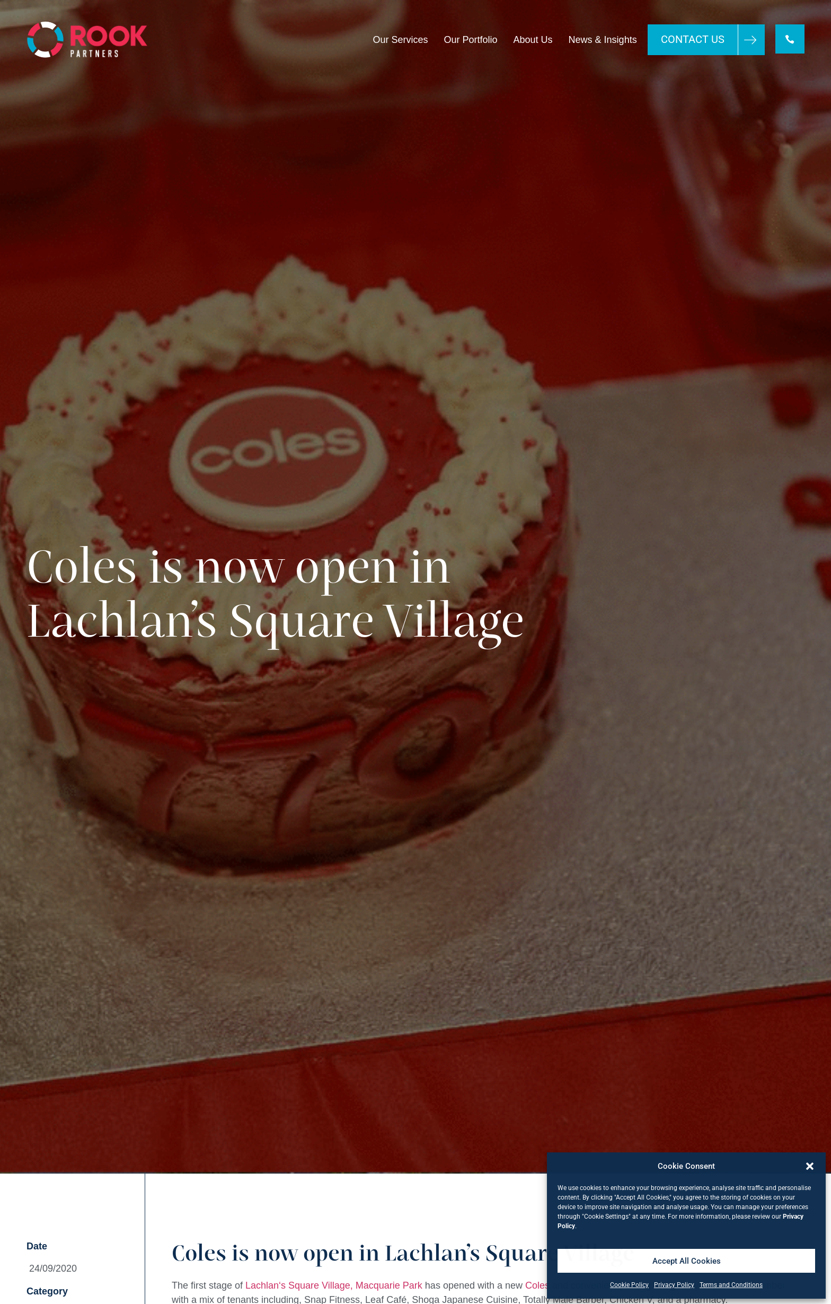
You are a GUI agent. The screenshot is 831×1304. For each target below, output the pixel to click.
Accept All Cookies (686, 1261)
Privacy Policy (674, 1285)
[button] (810, 1166)
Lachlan (262, 1285)
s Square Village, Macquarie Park (351, 1285)
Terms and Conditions (731, 1285)
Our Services (399, 39)
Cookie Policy (629, 1285)
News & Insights (601, 39)
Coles (537, 1285)
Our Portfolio (469, 39)
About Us (531, 39)
